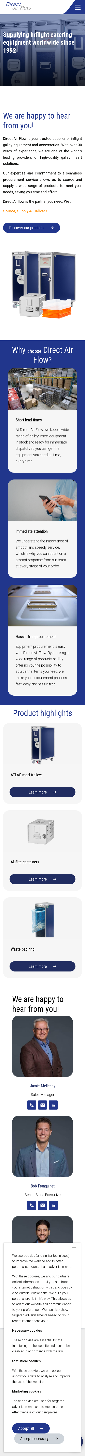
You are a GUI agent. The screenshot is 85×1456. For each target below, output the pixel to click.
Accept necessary (34, 1438)
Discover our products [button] (26, 227)
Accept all (26, 1428)
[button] (78, 7)
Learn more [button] (38, 792)
